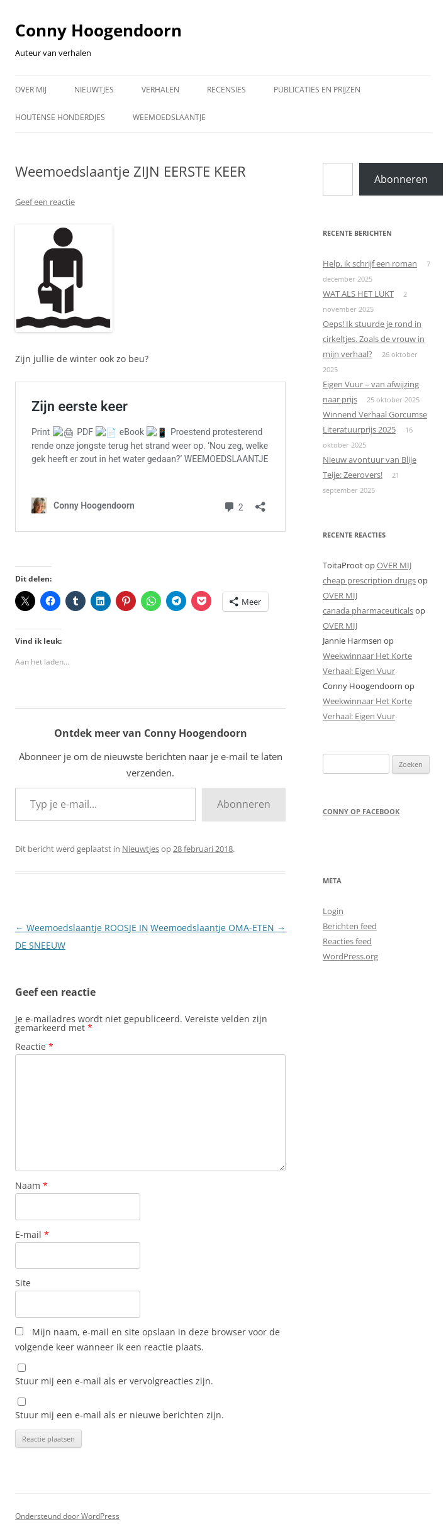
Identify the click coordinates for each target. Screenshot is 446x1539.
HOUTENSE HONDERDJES (60, 117)
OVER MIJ (31, 89)
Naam (31, 1185)
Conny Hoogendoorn (98, 30)
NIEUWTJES (94, 89)
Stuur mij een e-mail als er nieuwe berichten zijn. (119, 1415)
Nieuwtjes (140, 848)
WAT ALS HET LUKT (358, 293)
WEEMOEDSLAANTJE (169, 117)
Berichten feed (350, 926)
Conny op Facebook (361, 811)
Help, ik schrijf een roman (370, 263)
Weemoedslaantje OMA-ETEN (218, 928)
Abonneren (243, 804)
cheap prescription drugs (369, 580)
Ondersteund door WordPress (67, 1516)
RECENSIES (226, 89)
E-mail (32, 1234)
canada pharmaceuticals (368, 610)
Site (23, 1283)
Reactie (34, 1046)
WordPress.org (350, 956)
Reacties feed (347, 941)
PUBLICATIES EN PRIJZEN (317, 89)
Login (333, 911)
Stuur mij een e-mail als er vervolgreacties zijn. (114, 1381)
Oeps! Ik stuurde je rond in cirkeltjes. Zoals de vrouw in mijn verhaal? (374, 339)
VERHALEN (160, 89)
